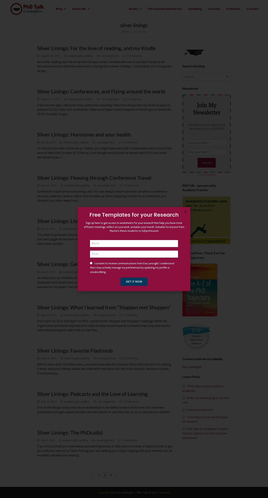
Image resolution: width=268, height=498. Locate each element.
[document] (134, 249)
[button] (185, 211)
